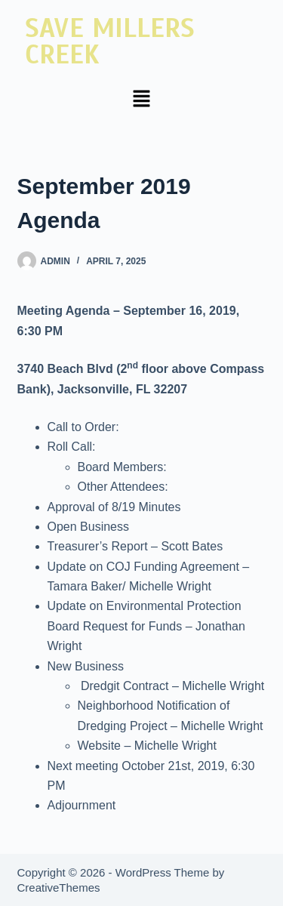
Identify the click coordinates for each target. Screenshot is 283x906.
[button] (141, 99)
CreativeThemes (58, 887)
